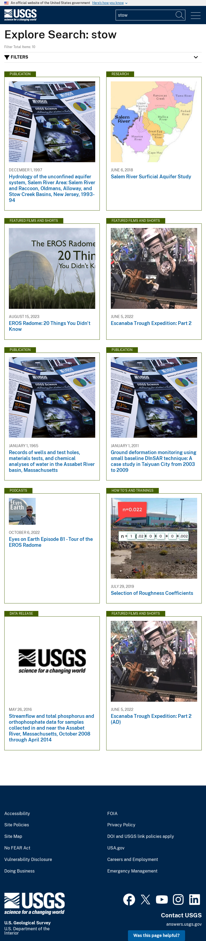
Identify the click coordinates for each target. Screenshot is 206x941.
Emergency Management (132, 871)
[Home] (20, 19)
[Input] (150, 15)
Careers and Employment (132, 859)
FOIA (112, 813)
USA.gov (115, 848)
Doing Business (19, 871)
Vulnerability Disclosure (28, 859)
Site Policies (16, 825)
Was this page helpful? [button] (156, 935)
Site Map (13, 836)
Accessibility (17, 813)
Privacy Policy (121, 825)
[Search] (180, 15)
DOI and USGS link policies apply (140, 836)
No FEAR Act (17, 848)
